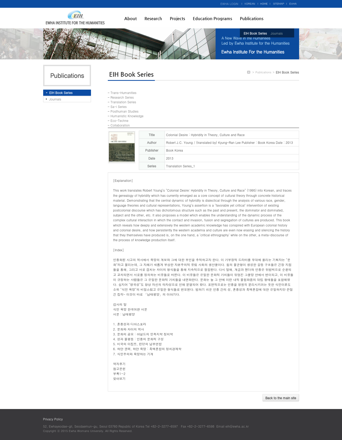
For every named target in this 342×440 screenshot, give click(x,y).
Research (153, 18)
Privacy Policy (53, 419)
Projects (177, 18)
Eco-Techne (119, 120)
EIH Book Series (255, 33)
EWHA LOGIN (229, 4)
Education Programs (212, 18)
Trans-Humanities (123, 92)
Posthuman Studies (125, 111)
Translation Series (123, 102)
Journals (277, 33)
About (130, 18)
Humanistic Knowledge (127, 116)
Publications (251, 18)
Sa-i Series (119, 106)
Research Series (122, 97)
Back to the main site (280, 398)
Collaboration (120, 125)
